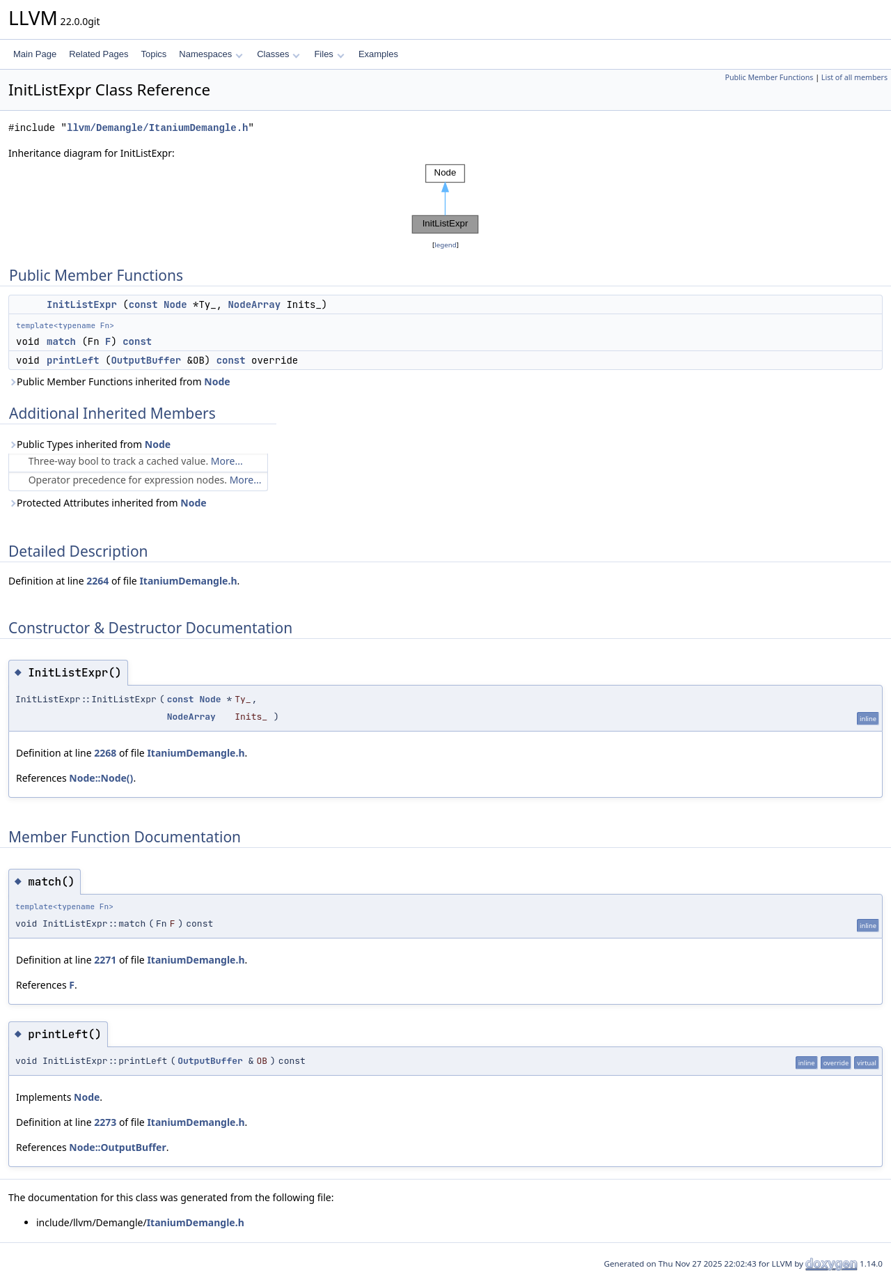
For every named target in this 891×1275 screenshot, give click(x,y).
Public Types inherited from (89, 444)
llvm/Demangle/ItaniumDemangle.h (157, 127)
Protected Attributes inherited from (107, 502)
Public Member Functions (769, 77)
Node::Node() (101, 778)
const (143, 304)
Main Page (34, 54)
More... (227, 461)
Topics (153, 54)
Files (329, 54)
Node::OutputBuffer (117, 1147)
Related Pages (98, 54)
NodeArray (254, 304)
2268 (105, 752)
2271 (105, 959)
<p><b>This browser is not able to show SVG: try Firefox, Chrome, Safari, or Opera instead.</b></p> (445, 199)
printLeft (73, 360)
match (61, 341)
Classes (278, 54)
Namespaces (210, 54)
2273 (105, 1122)
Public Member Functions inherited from (119, 381)
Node (175, 304)
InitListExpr (82, 304)
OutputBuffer (146, 360)
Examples (378, 54)
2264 (97, 580)
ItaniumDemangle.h (188, 580)
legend (445, 244)
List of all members (854, 77)
